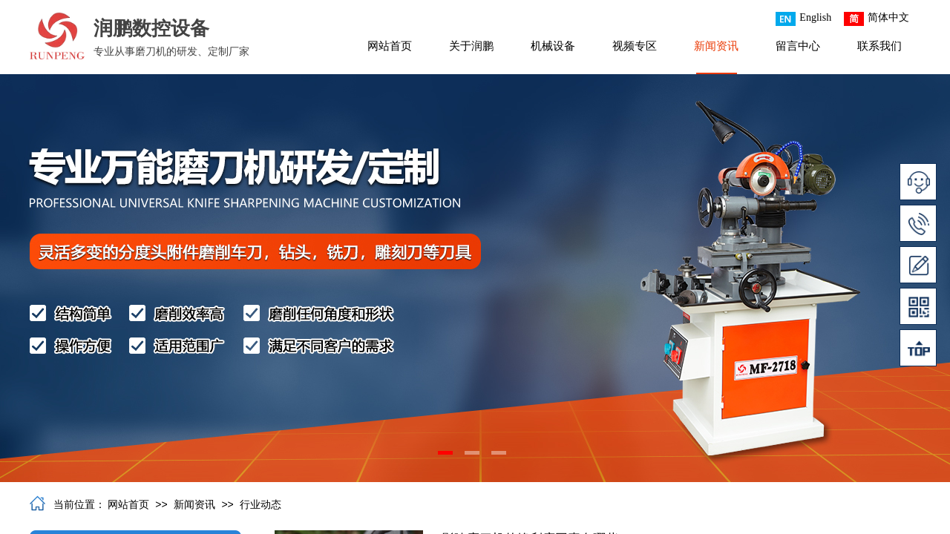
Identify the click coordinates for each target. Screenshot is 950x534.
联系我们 (879, 46)
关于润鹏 (471, 46)
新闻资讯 (716, 46)
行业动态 (260, 504)
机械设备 (553, 46)
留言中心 (798, 46)
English (803, 19)
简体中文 (876, 19)
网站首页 (389, 46)
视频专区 (634, 46)
